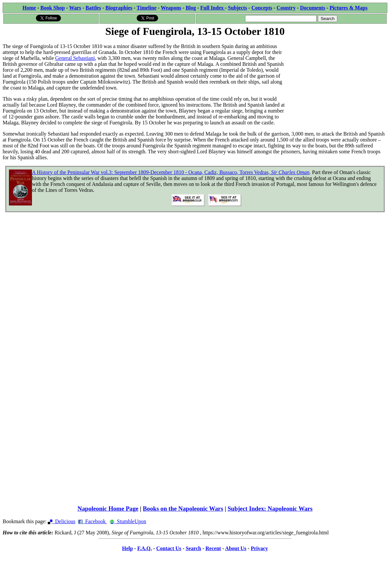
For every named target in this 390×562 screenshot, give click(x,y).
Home (29, 8)
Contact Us (168, 548)
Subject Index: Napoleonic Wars (270, 508)
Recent (213, 548)
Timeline (146, 8)
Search (193, 548)
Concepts (261, 8)
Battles (93, 8)
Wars (75, 8)
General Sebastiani (75, 58)
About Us (235, 548)
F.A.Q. (144, 548)
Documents (312, 8)
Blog (191, 8)
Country (286, 8)
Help (127, 548)
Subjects (237, 8)
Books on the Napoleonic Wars (183, 508)
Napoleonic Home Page (107, 508)
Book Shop (52, 8)
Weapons (171, 8)
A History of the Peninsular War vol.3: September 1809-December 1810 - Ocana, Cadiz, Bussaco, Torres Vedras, (170, 172)
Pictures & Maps (349, 8)
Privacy (259, 548)
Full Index (212, 8)
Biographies (118, 8)
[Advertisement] (337, 79)
